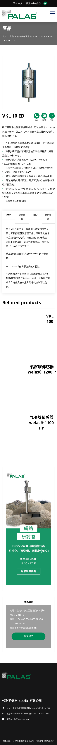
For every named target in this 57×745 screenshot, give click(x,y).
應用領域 (48, 217)
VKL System (41, 36)
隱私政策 (6, 740)
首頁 (4, 36)
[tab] (8, 217)
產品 (12, 36)
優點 (35, 214)
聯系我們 (28, 636)
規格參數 (22, 217)
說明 (9, 214)
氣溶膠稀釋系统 (24, 36)
